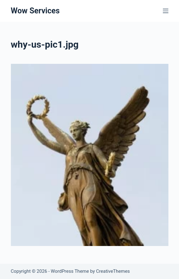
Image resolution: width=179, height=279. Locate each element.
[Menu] (165, 11)
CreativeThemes (113, 271)
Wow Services (35, 10)
